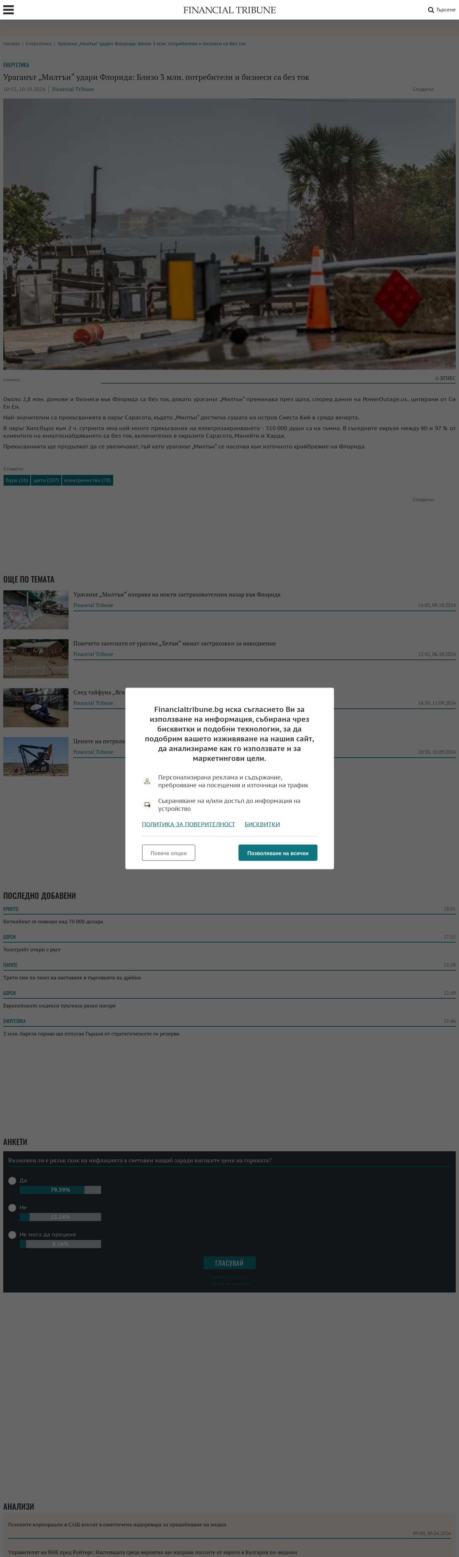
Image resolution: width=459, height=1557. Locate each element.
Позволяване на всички (277, 853)
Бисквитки (262, 824)
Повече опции (169, 853)
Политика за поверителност (188, 824)
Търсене (441, 10)
